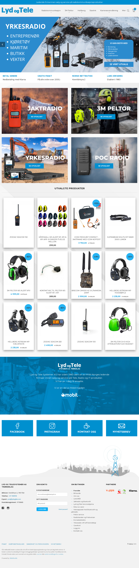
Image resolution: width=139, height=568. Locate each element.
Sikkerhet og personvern (37, 544)
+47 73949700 (13, 496)
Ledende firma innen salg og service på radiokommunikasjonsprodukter (69, 2)
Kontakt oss (78, 531)
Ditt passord (42, 499)
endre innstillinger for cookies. (54, 554)
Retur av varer (79, 507)
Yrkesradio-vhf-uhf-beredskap (85, 522)
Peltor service (79, 514)
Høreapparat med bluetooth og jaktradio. (84, 510)
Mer (124, 10)
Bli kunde (77, 493)
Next (136, 44)
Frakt (4, 544)
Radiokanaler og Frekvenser (84, 517)
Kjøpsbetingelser (16, 544)
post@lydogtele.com (14, 499)
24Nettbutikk (13, 558)
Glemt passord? (63, 509)
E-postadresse (43, 490)
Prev (2, 44)
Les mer (39, 554)
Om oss (76, 496)
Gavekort (77, 525)
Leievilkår (77, 498)
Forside (77, 490)
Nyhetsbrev (56, 544)
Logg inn (77, 528)
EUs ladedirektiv (80, 520)
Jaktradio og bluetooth (82, 501)
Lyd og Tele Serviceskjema (84, 504)
